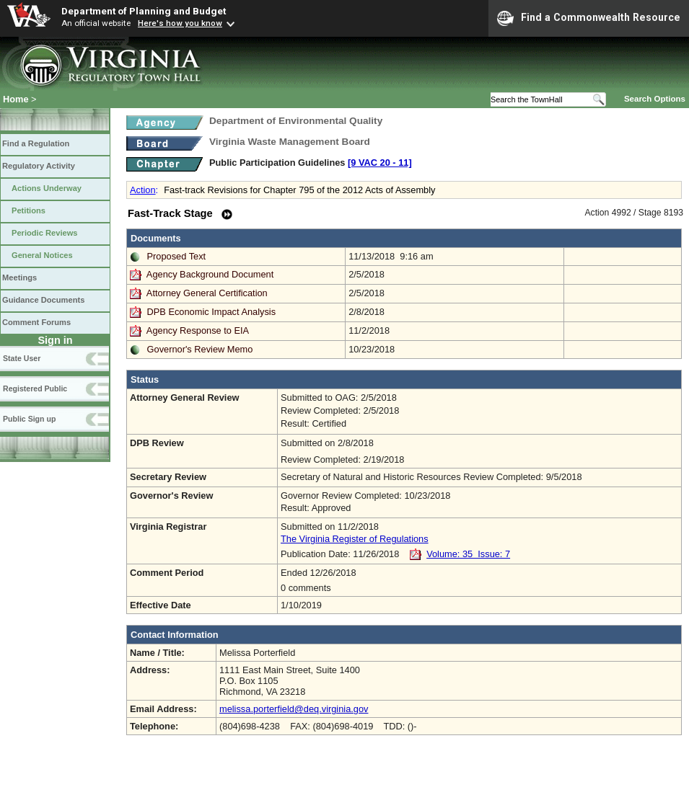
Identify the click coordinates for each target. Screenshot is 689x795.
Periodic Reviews (45, 232)
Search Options (654, 98)
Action (143, 190)
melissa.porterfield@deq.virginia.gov (293, 708)
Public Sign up (29, 418)
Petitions (28, 210)
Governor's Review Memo (200, 349)
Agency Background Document (209, 274)
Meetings (19, 277)
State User (21, 358)
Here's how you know (180, 23)
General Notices (42, 255)
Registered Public (35, 388)
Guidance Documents (43, 300)
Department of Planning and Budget (143, 11)
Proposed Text (176, 256)
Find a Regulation (35, 143)
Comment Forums (36, 322)
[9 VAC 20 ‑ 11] (380, 162)
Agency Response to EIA (197, 330)
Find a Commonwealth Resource (588, 18)
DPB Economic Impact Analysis (211, 311)
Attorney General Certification (207, 293)
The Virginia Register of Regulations (355, 538)
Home (16, 99)
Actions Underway (47, 188)
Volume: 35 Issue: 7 (468, 553)
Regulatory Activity (38, 165)
